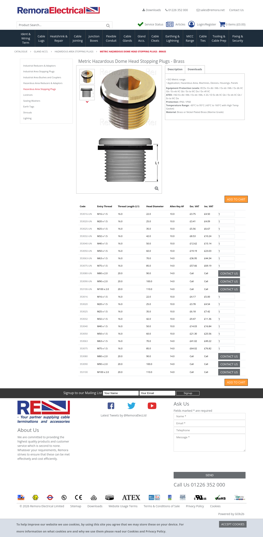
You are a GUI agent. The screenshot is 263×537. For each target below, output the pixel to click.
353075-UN (86, 265)
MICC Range (190, 38)
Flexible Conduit (111, 38)
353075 (84, 348)
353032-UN (86, 236)
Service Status (150, 24)
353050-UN (86, 250)
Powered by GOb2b (231, 514)
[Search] (108, 24)
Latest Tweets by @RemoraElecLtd (123, 415)
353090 (84, 364)
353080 (84, 356)
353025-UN (86, 228)
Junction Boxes (94, 38)
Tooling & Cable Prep (219, 38)
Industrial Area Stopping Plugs (38, 71)
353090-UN (86, 281)
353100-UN (86, 289)
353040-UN (86, 243)
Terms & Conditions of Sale (162, 506)
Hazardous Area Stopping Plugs (39, 89)
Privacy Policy (195, 506)
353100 (84, 372)
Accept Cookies (233, 524)
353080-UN (86, 273)
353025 (84, 311)
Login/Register (202, 24)
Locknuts (28, 94)
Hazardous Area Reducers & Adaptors (42, 83)
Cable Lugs (41, 38)
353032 (84, 318)
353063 (84, 341)
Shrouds (27, 112)
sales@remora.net (211, 10)
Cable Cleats (155, 38)
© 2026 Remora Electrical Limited (42, 506)
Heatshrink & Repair (58, 38)
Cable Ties (203, 38)
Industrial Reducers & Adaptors (39, 65)
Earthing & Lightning (173, 38)
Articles (176, 24)
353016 (84, 296)
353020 (84, 304)
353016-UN (86, 213)
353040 (84, 326)
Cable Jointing (78, 38)
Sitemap (75, 506)
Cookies (215, 506)
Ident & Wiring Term (26, 38)
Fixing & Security (237, 38)
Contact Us (236, 10)
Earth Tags (28, 106)
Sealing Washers (31, 100)
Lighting (27, 118)
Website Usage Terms (122, 506)
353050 (84, 333)
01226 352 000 (176, 10)
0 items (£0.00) (232, 24)
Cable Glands (127, 38)
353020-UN (86, 221)
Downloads (151, 10)
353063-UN (86, 258)
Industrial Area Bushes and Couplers (42, 77)
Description (175, 69)
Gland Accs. (142, 38)
